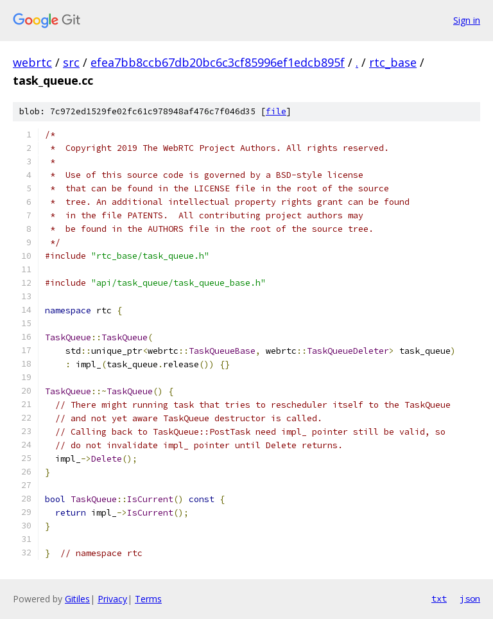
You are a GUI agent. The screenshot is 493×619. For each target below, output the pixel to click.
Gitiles (77, 599)
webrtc (32, 62)
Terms (148, 599)
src (71, 62)
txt (439, 598)
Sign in (466, 20)
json (470, 598)
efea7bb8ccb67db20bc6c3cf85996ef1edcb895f (218, 62)
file (276, 111)
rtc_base (393, 62)
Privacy (112, 599)
